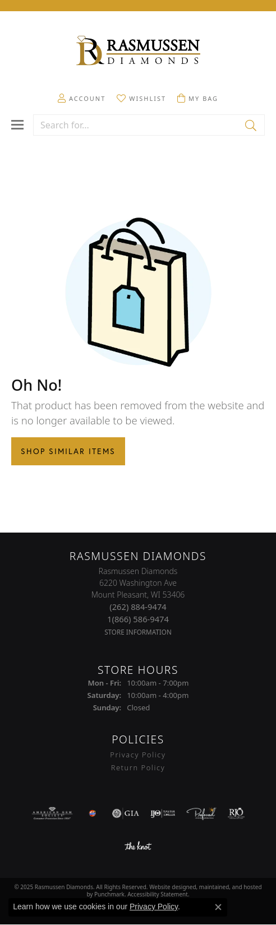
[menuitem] (52, 813)
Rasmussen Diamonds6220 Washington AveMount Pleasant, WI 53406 (138, 601)
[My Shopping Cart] (197, 98)
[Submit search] (251, 125)
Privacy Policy (154, 906)
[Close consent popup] (218, 907)
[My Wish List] (141, 98)
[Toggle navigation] (17, 125)
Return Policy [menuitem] (138, 767)
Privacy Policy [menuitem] (137, 755)
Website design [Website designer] (169, 887)
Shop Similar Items (68, 451)
